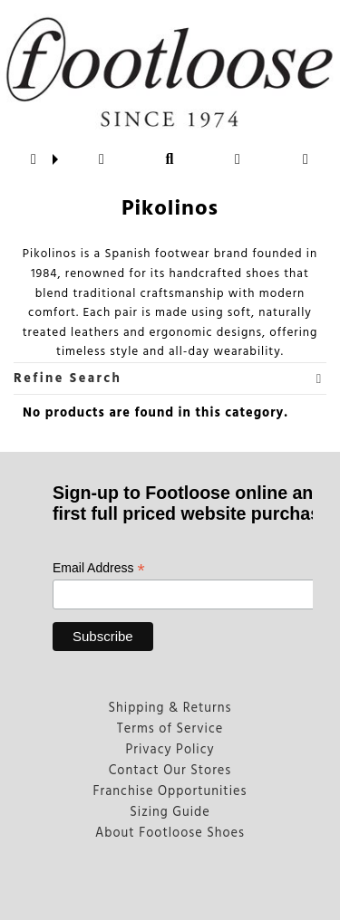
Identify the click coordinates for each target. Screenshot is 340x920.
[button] (34, 159)
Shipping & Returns (169, 708)
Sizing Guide (169, 812)
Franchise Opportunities (170, 791)
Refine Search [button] (168, 379)
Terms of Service (170, 729)
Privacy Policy (169, 750)
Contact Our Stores (170, 771)
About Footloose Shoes (170, 833)
